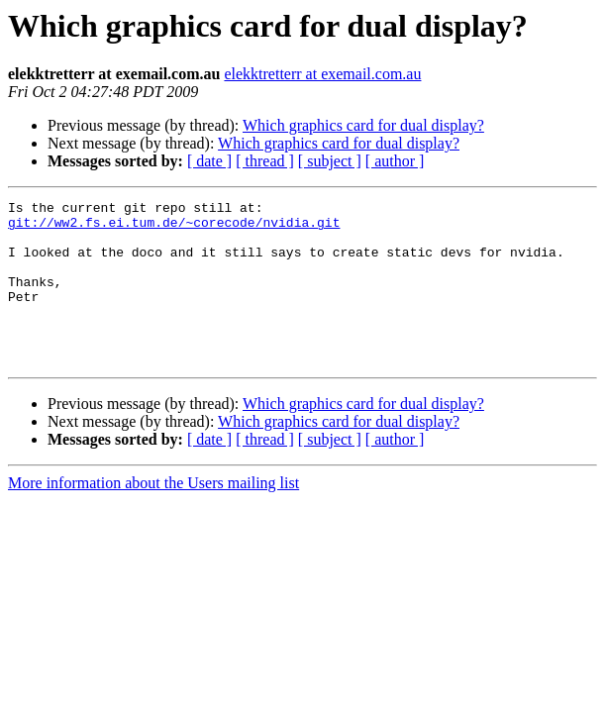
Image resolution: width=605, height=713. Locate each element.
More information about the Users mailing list (153, 515)
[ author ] (395, 161)
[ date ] (209, 161)
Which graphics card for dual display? (363, 125)
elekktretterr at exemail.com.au (322, 73)
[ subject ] (329, 161)
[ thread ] (265, 161)
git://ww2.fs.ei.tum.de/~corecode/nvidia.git (174, 228)
